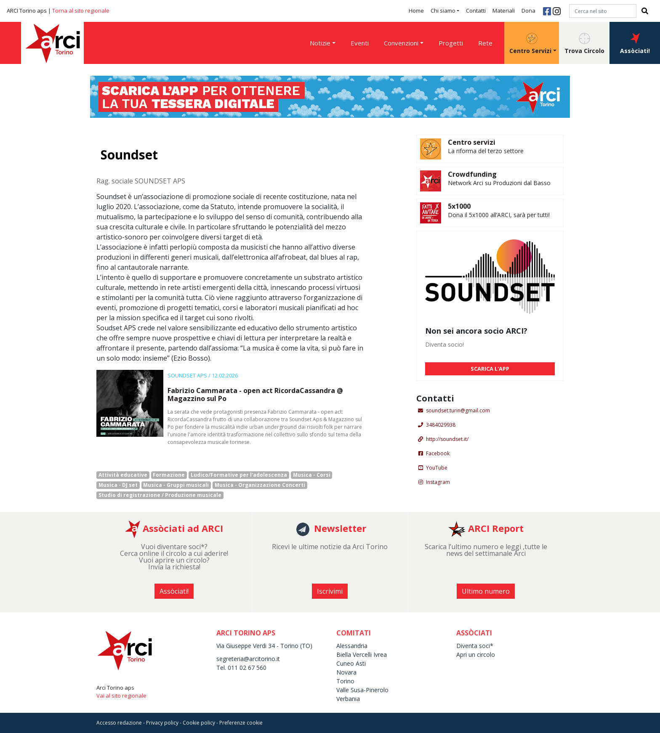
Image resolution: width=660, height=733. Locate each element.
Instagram (438, 482)
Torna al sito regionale (80, 10)
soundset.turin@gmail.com (458, 410)
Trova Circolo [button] (584, 44)
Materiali (503, 10)
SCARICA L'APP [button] (490, 368)
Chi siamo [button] (443, 10)
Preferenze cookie (241, 722)
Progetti (451, 43)
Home (416, 10)
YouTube (436, 467)
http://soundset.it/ (447, 439)
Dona (528, 10)
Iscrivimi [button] (330, 591)
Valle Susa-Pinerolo (362, 690)
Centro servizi (471, 142)
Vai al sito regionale (121, 695)
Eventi (360, 43)
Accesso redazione (119, 722)
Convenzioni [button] (401, 43)
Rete (485, 43)
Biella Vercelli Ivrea (361, 655)
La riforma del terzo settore (486, 151)
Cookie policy (199, 722)
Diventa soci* (474, 646)
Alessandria (351, 646)
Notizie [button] (320, 43)
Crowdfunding (472, 174)
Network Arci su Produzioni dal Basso (499, 183)
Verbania (348, 699)
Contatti (476, 10)
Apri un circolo (475, 655)
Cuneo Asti (351, 663)
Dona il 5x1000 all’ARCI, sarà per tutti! (499, 215)
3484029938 (440, 424)
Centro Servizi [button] (530, 44)
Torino (345, 681)
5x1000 (459, 206)
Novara (346, 672)
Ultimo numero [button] (486, 591)
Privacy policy (162, 722)
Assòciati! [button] (635, 44)
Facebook (438, 453)
